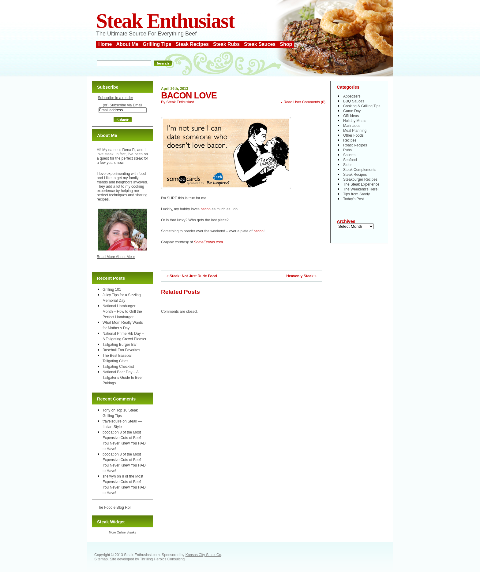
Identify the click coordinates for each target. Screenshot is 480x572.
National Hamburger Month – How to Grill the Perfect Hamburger (122, 311)
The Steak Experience (361, 184)
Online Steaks (126, 532)
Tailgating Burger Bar (120, 344)
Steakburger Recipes (360, 179)
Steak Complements (359, 170)
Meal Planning (354, 130)
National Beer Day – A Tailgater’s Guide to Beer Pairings (123, 377)
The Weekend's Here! (360, 189)
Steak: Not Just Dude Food (193, 276)
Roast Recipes (355, 145)
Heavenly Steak (299, 276)
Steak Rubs (226, 44)
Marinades (351, 126)
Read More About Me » (116, 257)
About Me (127, 44)
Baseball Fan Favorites (121, 350)
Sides (347, 165)
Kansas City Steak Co (203, 555)
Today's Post (353, 199)
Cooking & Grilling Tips (361, 106)
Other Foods (353, 135)
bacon (206, 209)
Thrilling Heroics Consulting (162, 559)
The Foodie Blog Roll (114, 507)
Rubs (347, 150)
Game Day (352, 111)
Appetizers (352, 96)
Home (105, 44)
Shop (286, 44)
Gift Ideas (351, 116)
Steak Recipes (192, 44)
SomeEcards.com (208, 242)
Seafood (350, 160)
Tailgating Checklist (118, 366)
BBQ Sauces (353, 101)
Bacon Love (189, 95)
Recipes (349, 140)
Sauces (349, 155)
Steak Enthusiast (165, 20)
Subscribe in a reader (115, 98)
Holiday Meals (354, 121)
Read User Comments (301, 102)
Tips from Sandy (356, 194)
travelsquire (112, 421)
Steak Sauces (260, 44)
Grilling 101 (112, 289)
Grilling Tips (157, 44)
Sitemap (101, 559)
